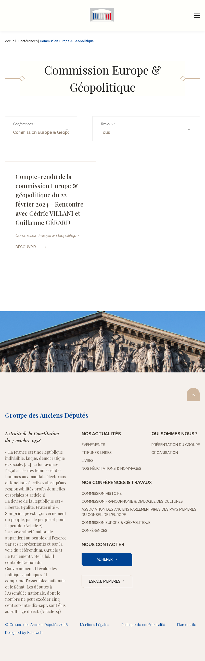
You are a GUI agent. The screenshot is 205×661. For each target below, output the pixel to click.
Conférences (27, 41)
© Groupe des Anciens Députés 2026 (36, 625)
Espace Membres (104, 581)
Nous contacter (103, 544)
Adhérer (105, 559)
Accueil (10, 41)
